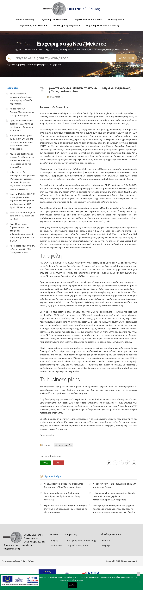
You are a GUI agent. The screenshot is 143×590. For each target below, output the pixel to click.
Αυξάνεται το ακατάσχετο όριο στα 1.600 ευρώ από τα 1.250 (22, 215)
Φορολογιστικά (116, 19)
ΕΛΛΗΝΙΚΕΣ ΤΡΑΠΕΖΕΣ (63, 445)
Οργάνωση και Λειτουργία (54, 19)
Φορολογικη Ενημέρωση (37, 65)
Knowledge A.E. (129, 561)
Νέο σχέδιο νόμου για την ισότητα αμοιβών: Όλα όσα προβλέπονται (22, 249)
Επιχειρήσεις (55, 65)
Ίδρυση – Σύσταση (25, 19)
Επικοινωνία (57, 545)
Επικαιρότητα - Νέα (33, 49)
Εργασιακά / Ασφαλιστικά (34, 25)
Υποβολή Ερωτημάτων (77, 545)
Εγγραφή (106, 545)
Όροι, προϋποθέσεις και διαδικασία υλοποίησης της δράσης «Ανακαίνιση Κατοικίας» (62, 496)
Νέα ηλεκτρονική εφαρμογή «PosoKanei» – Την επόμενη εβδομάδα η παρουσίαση (65, 485)
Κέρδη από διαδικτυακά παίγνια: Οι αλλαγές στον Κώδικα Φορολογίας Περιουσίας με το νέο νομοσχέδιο (22, 161)
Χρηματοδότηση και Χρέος (88, 19)
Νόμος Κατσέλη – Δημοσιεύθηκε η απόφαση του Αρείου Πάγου (22, 112)
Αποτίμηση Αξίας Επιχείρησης (81, 540)
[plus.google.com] (128, 463)
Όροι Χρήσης (28, 561)
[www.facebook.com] (115, 463)
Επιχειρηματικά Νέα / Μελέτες (103, 25)
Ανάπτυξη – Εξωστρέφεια (67, 25)
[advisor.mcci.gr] (134, 463)
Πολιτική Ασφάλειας (11, 561)
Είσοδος (106, 540)
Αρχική (18, 49)
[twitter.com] (109, 463)
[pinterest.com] (121, 463)
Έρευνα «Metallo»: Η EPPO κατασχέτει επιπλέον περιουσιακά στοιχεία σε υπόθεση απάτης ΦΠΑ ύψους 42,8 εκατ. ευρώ (22, 201)
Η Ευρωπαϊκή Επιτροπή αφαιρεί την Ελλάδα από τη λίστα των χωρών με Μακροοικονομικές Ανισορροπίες (21, 142)
